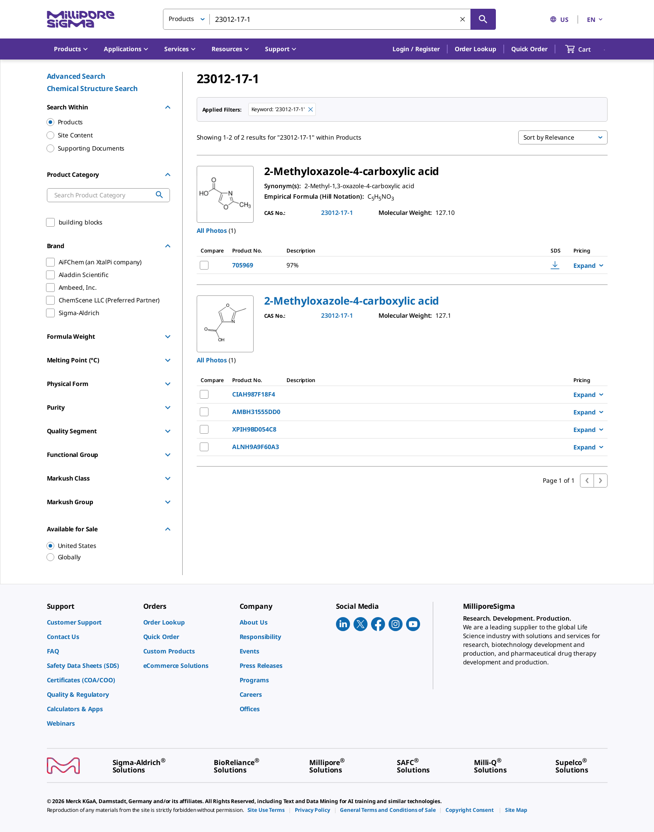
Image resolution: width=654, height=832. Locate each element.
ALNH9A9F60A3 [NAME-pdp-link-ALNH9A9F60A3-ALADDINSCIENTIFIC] (255, 446)
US (559, 19)
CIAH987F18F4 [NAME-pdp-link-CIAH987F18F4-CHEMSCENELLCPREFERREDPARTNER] (253, 394)
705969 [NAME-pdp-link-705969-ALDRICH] (242, 265)
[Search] (483, 19)
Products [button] (181, 18)
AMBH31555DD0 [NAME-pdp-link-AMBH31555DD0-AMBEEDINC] (256, 411)
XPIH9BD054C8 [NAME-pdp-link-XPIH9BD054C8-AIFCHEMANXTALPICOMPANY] (254, 429)
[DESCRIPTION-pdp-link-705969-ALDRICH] (389, 265)
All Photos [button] (212, 230)
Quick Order (529, 49)
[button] (416, 49)
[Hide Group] (167, 107)
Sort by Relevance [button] (548, 137)
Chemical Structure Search (92, 88)
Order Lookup (475, 49)
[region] (104, 545)
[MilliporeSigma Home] (80, 19)
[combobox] (329, 19)
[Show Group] (167, 336)
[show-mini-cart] (586, 49)
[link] (90, 622)
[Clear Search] (462, 19)
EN (595, 19)
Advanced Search (76, 76)
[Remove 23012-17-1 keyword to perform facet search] (310, 109)
